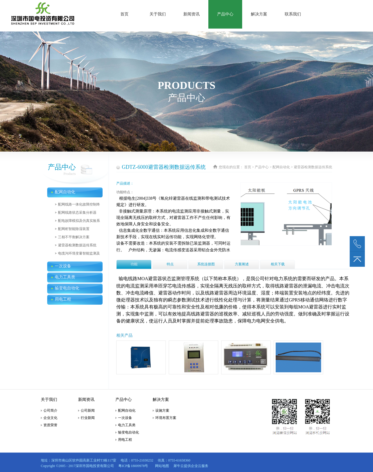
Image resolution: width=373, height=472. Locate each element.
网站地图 (161, 466)
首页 (124, 14)
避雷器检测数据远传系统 (313, 167)
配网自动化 (281, 167)
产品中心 (262, 167)
